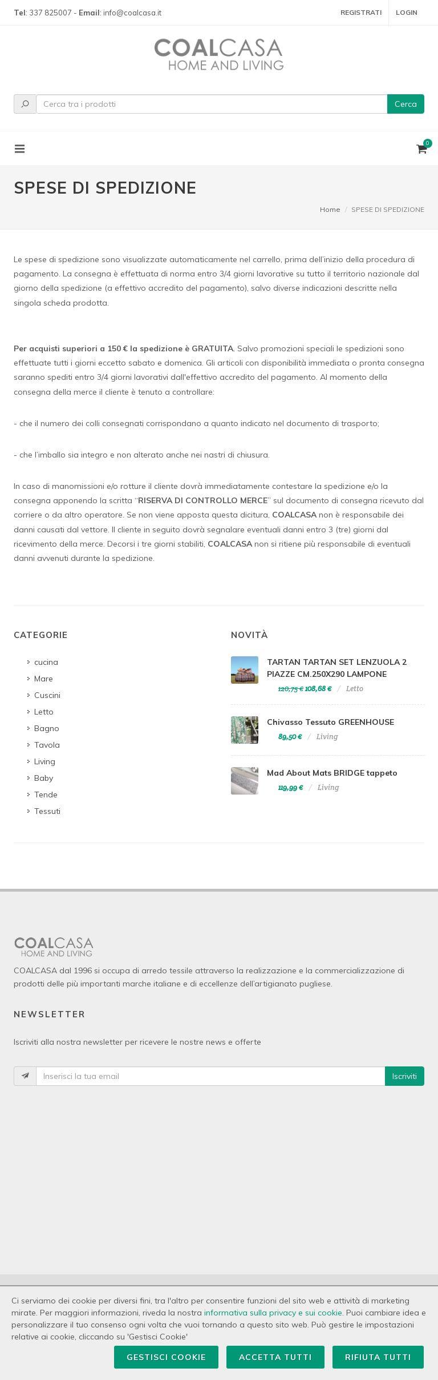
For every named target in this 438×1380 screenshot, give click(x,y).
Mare (43, 678)
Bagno (46, 728)
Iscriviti (404, 1076)
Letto (44, 712)
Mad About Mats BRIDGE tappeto (332, 773)
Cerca (406, 104)
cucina (46, 662)
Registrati (361, 12)
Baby (43, 778)
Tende (46, 794)
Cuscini (47, 695)
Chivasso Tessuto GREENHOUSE (330, 722)
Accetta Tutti (275, 1357)
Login (406, 12)
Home (330, 209)
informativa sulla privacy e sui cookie (273, 1312)
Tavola (47, 745)
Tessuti (47, 811)
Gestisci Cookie (166, 1357)
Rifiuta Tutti (378, 1357)
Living (44, 761)
